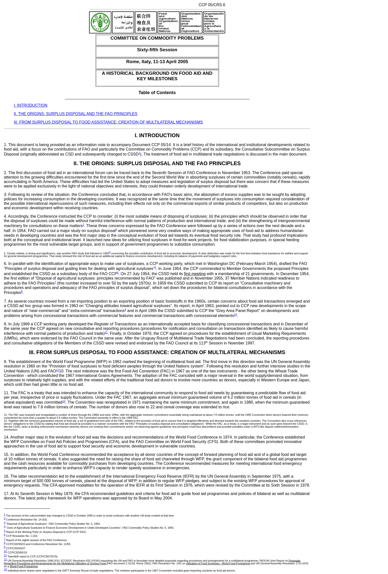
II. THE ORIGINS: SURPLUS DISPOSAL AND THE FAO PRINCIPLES (75, 114)
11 (106, 332)
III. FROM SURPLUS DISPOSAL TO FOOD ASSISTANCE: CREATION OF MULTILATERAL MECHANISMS (108, 122)
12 (57, 369)
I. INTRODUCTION (31, 105)
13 (63, 401)
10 (235, 314)
